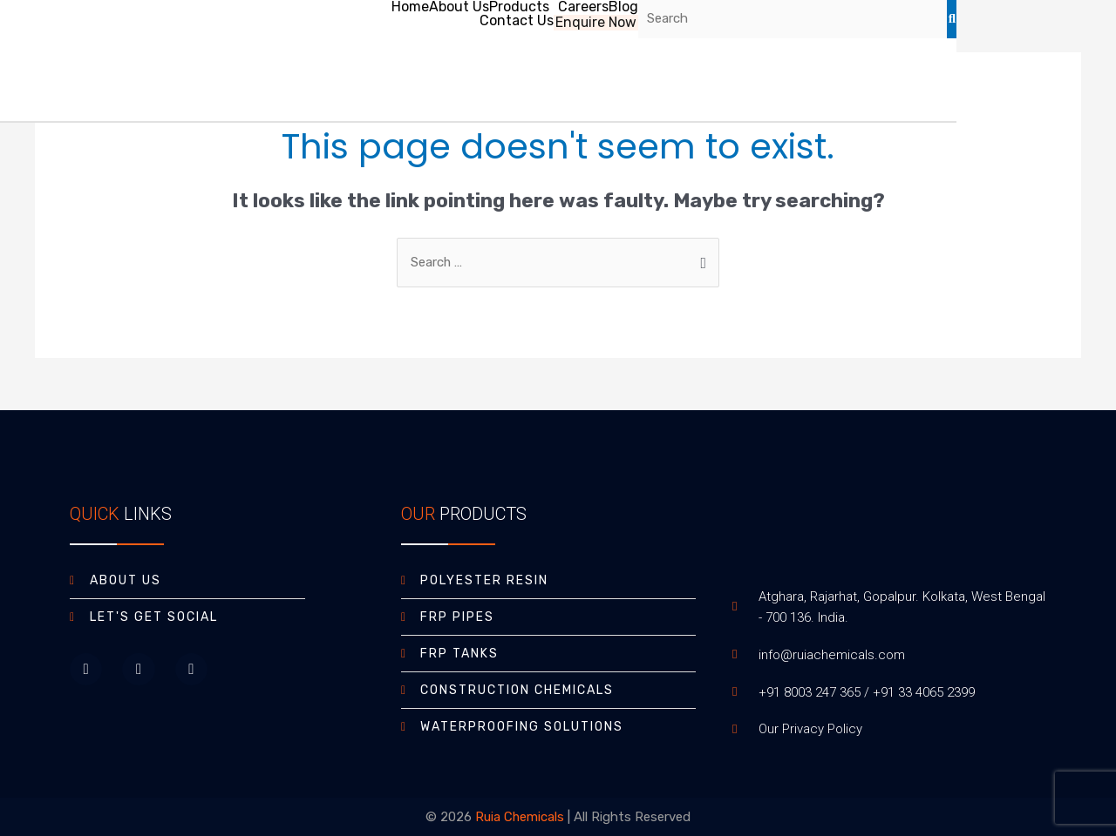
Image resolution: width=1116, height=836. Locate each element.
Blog (622, 7)
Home (409, 7)
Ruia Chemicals (520, 817)
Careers (582, 7)
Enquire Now (596, 21)
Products (518, 7)
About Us (458, 7)
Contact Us (517, 21)
